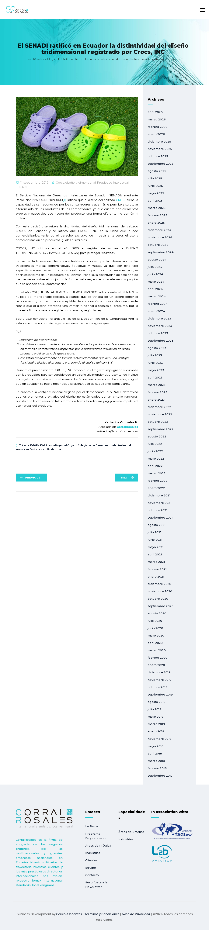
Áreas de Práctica (98, 845)
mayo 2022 (156, 458)
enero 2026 (156, 134)
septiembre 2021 (160, 517)
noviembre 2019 (159, 680)
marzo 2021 (156, 562)
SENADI (21, 187)
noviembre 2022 (160, 414)
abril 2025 (155, 200)
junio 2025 (155, 186)
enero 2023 (156, 399)
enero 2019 (156, 731)
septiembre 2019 (160, 694)
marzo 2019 (156, 724)
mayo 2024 (156, 281)
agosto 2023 (157, 348)
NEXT (127, 477)
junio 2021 (155, 539)
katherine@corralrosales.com (117, 431)
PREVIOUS (30, 477)
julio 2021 (154, 532)
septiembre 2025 (160, 163)
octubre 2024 (158, 245)
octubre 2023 (158, 333)
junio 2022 (155, 451)
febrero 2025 (157, 215)
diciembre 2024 (159, 230)
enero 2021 (156, 576)
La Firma (91, 826)
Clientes (91, 860)
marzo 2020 (157, 650)
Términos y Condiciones (101, 914)
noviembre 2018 (159, 738)
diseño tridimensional (80, 182)
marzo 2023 (156, 385)
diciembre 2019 (159, 672)
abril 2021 (155, 554)
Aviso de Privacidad (136, 914)
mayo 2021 (155, 547)
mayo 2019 (155, 716)
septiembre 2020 (160, 606)
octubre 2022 (158, 421)
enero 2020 (156, 665)
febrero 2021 (157, 569)
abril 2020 (155, 643)
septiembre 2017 (160, 775)
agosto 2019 (156, 702)
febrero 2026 (157, 127)
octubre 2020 (158, 598)
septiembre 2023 (160, 340)
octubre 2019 (157, 687)
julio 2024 (155, 267)
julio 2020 (155, 621)
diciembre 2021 (159, 495)
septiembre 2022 (160, 429)
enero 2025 (156, 222)
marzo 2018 (156, 761)
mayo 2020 (156, 635)
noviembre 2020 (160, 591)
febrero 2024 (157, 303)
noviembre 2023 (160, 326)
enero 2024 (156, 311)
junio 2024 (155, 274)
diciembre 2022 (159, 407)
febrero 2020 (157, 657)
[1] (64, 200)
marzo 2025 (156, 208)
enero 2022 (156, 488)
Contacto (92, 875)
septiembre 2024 (160, 252)
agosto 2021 (156, 525)
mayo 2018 (155, 746)
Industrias (92, 853)
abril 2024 (155, 289)
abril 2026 (155, 112)
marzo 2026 (157, 119)
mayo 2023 (156, 370)
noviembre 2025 (160, 149)
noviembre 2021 (159, 503)
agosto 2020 (157, 613)
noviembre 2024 (160, 237)
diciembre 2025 (159, 141)
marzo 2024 (157, 296)
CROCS (121, 200)
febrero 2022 (157, 480)
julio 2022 (155, 444)
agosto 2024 (157, 259)
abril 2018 (155, 753)
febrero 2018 (157, 768)
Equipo (90, 867)
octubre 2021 (157, 510)
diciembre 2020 (159, 584)
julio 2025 (155, 178)
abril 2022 (155, 466)
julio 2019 (154, 709)
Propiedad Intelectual (113, 182)
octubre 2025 (158, 156)
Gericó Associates (69, 914)
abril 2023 (155, 377)
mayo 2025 (156, 193)
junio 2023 (155, 362)
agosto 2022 (157, 436)
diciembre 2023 (159, 318)
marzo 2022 (157, 473)
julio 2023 (155, 355)
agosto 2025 (157, 171)
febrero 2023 (157, 392)
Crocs (60, 182)
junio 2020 (155, 628)
